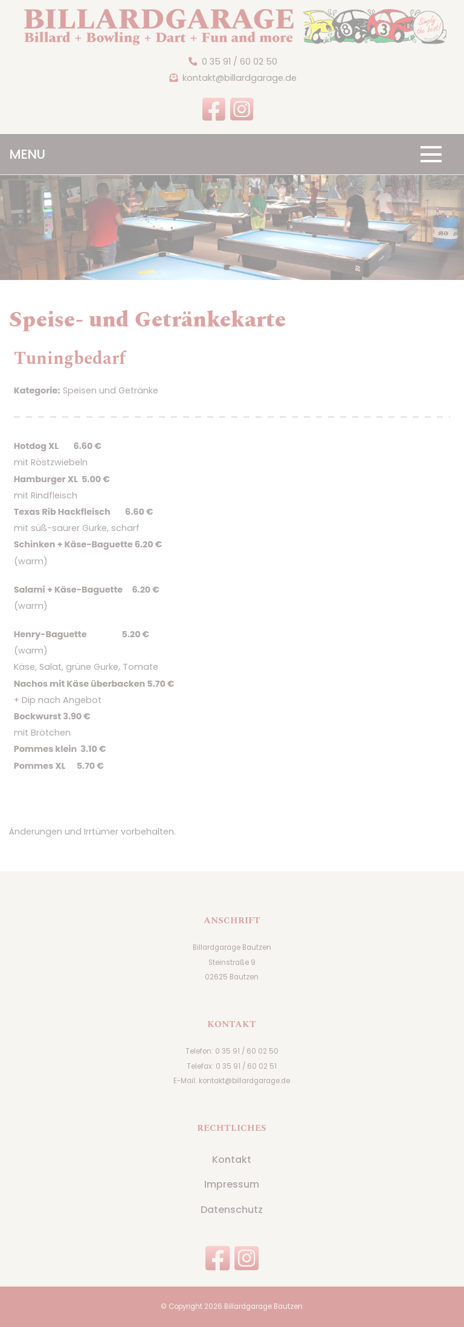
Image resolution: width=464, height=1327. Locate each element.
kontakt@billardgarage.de (239, 78)
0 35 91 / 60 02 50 (239, 62)
